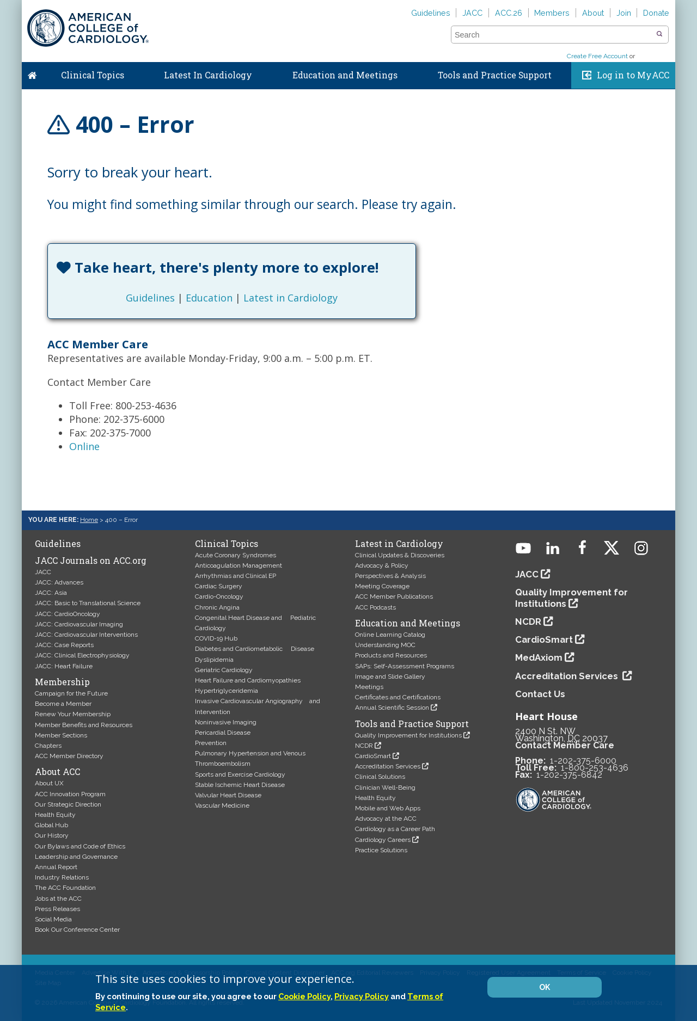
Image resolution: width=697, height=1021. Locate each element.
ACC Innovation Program (70, 794)
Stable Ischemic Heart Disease (240, 785)
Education (209, 297)
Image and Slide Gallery (390, 676)
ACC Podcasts (375, 607)
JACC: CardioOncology (67, 614)
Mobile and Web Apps (387, 808)
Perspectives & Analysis (390, 576)
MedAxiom (539, 657)
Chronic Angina (217, 607)
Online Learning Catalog (390, 634)
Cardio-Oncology (219, 596)
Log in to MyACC (633, 75)
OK (544, 987)
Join (623, 12)
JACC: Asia (51, 592)
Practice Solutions (381, 850)
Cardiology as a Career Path (395, 829)
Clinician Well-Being (385, 787)
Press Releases (57, 909)
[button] (659, 34)
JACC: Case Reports (64, 645)
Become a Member (63, 704)
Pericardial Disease (222, 732)
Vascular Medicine (222, 805)
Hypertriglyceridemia (226, 690)
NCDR (364, 745)
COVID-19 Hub (216, 638)
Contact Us (540, 693)
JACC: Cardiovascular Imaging (79, 624)
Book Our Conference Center (77, 929)
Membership (62, 681)
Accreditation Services (387, 766)
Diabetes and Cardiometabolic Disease (254, 649)
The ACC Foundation (65, 887)
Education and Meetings (345, 75)
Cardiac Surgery (218, 586)
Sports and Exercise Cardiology (240, 774)
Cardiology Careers (383, 840)
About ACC (57, 771)
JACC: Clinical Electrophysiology (82, 655)
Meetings (369, 687)
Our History (52, 835)
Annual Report (56, 867)
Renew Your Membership (73, 714)
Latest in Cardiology (290, 297)
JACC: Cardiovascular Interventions (86, 634)
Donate (656, 12)
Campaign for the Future (71, 693)
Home (32, 73)
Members (552, 12)
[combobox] (553, 35)
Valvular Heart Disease (228, 795)
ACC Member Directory (69, 756)
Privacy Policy (361, 996)
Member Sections (61, 735)
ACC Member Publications (394, 596)
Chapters (48, 745)
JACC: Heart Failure (64, 666)
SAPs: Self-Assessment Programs (404, 666)
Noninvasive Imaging (225, 722)
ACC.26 (508, 12)
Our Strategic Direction (68, 804)
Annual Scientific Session (392, 707)
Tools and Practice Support (495, 75)
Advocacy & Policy (381, 565)
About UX (49, 783)
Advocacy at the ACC (386, 818)
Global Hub (51, 825)
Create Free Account (597, 56)
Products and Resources (391, 655)
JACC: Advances (59, 582)
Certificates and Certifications (398, 697)
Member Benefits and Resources (83, 725)
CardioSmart (373, 756)
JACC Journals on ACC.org (90, 560)
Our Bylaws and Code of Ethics (80, 846)
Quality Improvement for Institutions (408, 735)
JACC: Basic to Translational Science (87, 603)
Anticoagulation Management (238, 565)
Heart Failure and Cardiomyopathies (248, 680)
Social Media (53, 919)
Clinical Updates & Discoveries (399, 555)
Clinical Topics (92, 75)
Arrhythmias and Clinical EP (235, 576)
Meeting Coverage (382, 586)
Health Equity (55, 815)
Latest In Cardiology (208, 75)
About (593, 12)
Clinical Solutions (380, 776)
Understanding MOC (385, 645)
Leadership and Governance (76, 856)
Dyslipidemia (214, 659)
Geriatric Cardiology (224, 670)
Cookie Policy (304, 996)
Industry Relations (62, 877)
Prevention (211, 743)
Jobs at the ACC (58, 898)
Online (84, 446)
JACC (472, 12)
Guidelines (430, 12)
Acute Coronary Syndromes (235, 555)
